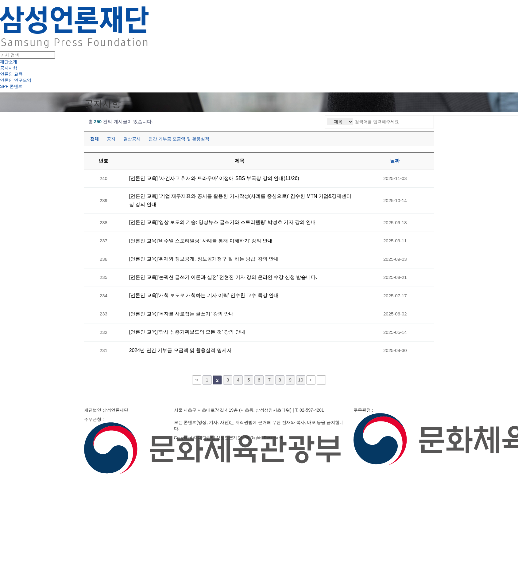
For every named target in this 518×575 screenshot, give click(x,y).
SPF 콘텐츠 (11, 86)
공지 (111, 138)
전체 (94, 138)
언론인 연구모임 (15, 80)
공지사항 (8, 67)
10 (300, 379)
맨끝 (321, 380)
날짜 (395, 160)
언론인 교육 (11, 74)
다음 (310, 380)
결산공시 (132, 138)
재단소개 (8, 61)
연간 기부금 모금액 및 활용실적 (179, 138)
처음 (196, 380)
